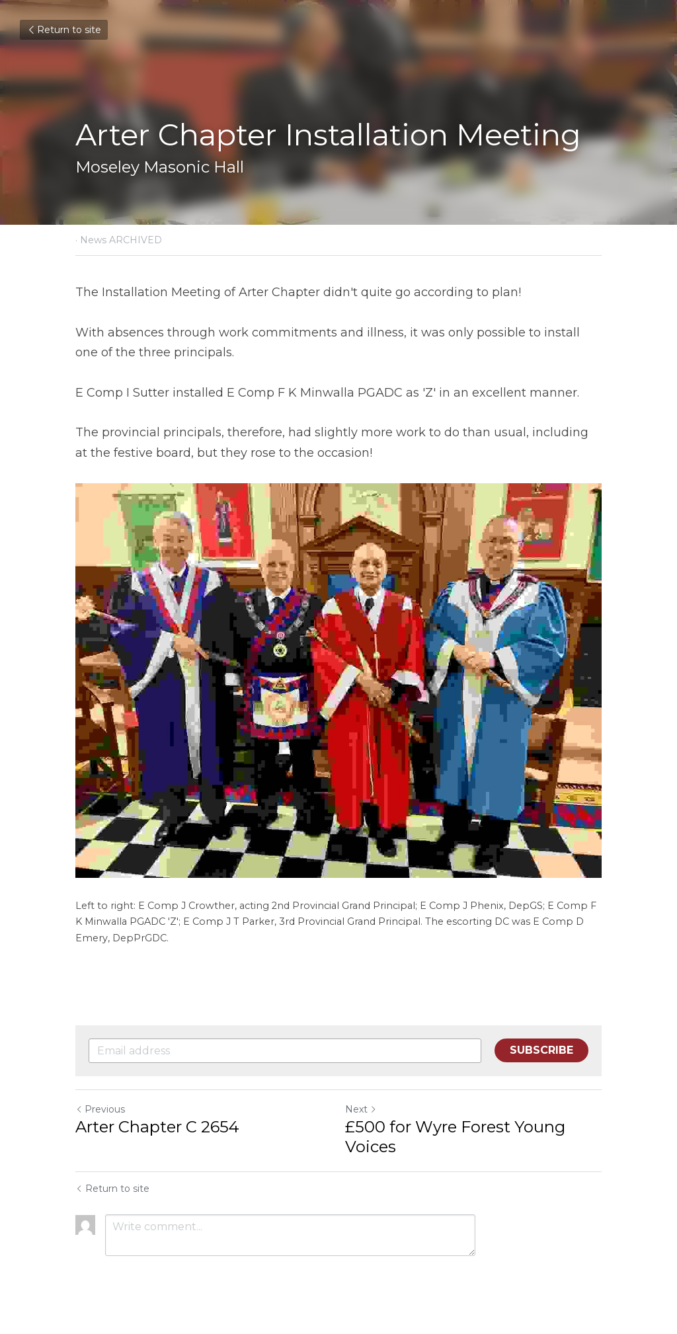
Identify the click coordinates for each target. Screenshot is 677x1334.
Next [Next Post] (361, 1109)
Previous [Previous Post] (100, 1109)
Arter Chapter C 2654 (157, 1126)
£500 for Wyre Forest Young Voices (455, 1136)
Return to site (63, 30)
